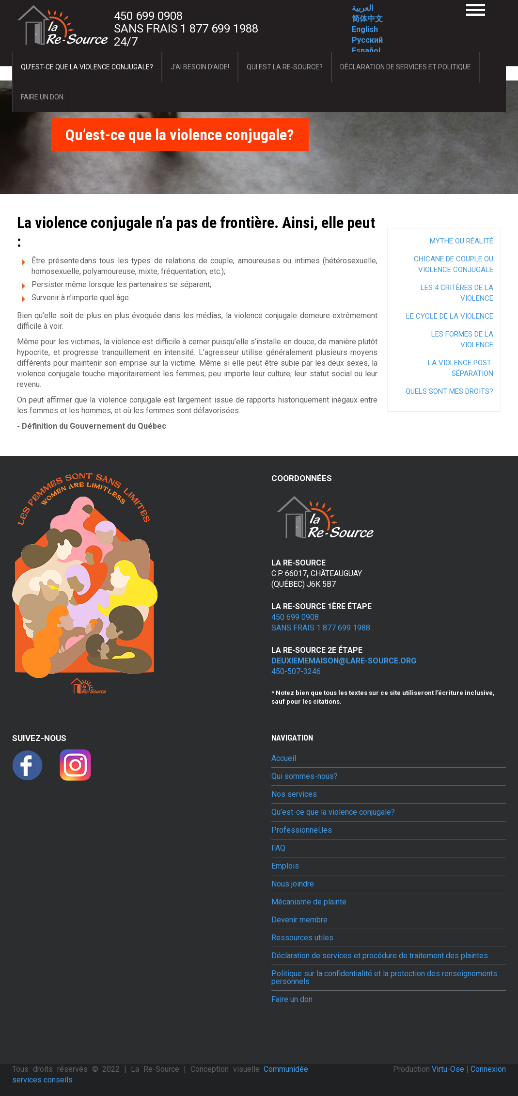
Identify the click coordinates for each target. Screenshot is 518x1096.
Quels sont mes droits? (449, 391)
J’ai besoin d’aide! (200, 67)
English (365, 29)
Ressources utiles (302, 938)
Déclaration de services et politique (405, 67)
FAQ (278, 848)
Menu (475, 10)
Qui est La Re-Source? (285, 67)
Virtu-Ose (449, 1069)
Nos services (294, 794)
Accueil (283, 758)
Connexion (488, 1069)
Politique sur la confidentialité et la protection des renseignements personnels (384, 977)
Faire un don (42, 97)
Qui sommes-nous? (304, 776)
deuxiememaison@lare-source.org (343, 660)
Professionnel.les (301, 830)
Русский (367, 40)
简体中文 (367, 18)
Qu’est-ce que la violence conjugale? (87, 67)
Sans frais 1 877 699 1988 (186, 28)
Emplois (285, 866)
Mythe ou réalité (461, 241)
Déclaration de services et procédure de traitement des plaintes (379, 956)
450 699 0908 (148, 16)
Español (366, 50)
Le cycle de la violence (449, 316)
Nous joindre (292, 884)
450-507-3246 (296, 671)
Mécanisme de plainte (308, 902)
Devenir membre (299, 920)
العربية (362, 8)
